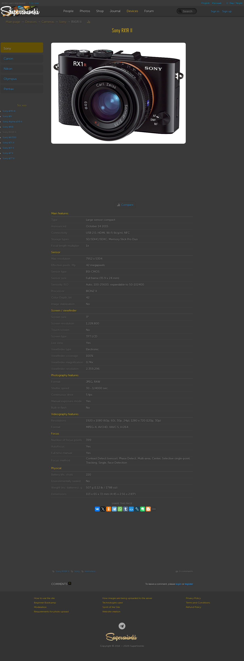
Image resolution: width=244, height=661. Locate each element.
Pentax (9, 89)
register (189, 584)
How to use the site (44, 598)
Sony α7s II (8, 142)
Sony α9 (7, 116)
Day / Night (233, 3)
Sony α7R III (9, 111)
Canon (8, 59)
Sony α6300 (9, 137)
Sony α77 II (8, 158)
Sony (62, 22)
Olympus (10, 79)
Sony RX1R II (62, 571)
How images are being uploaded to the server (127, 598)
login (178, 584)
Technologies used (112, 602)
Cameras (47, 22)
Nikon (8, 69)
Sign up (227, 11)
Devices (31, 22)
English (206, 3)
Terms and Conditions (198, 602)
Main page (13, 22)
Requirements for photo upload (51, 611)
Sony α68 (8, 126)
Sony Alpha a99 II (12, 121)
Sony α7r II (8, 148)
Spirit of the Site (111, 607)
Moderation (40, 607)
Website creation (111, 611)
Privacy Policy (193, 598)
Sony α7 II (8, 153)
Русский (216, 3)
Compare (127, 205)
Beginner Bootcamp (45, 602)
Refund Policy (193, 607)
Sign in (215, 11)
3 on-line (34, 3)
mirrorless (90, 571)
